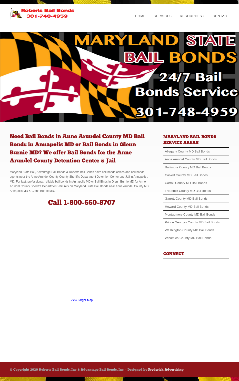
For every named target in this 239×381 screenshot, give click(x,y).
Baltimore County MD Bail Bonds (188, 167)
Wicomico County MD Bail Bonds (188, 238)
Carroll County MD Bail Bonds (186, 183)
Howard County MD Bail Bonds (187, 206)
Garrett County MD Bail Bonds (186, 198)
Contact (220, 16)
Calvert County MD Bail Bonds (186, 175)
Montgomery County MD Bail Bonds (190, 214)
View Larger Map (82, 300)
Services (163, 16)
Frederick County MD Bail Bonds (188, 191)
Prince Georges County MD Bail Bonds (192, 222)
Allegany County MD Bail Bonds (187, 151)
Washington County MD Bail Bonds (189, 230)
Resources (192, 16)
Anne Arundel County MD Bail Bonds (191, 159)
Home (140, 16)
